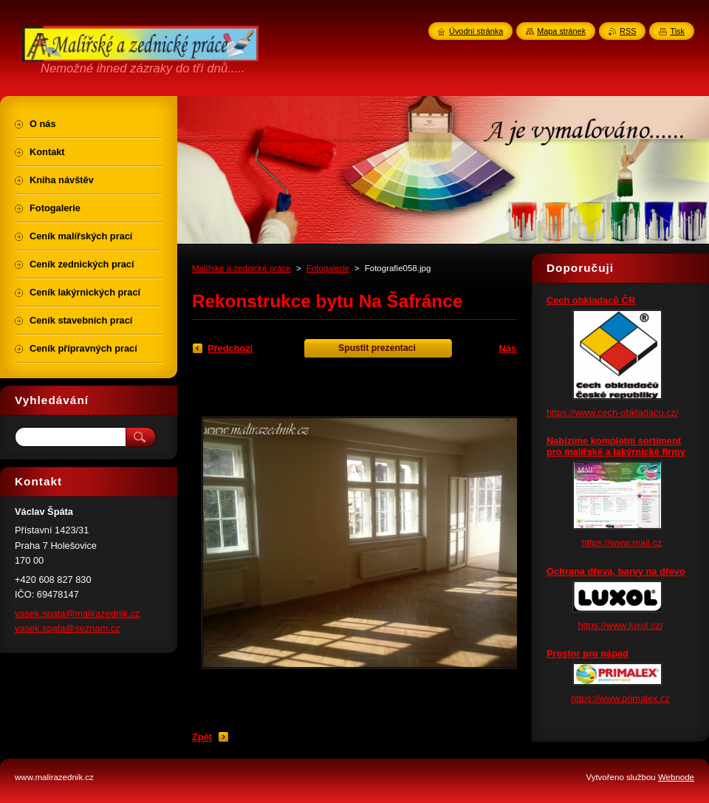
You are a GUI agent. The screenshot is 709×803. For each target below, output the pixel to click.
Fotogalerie (327, 268)
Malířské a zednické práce (241, 268)
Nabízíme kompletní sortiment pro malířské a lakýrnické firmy (616, 446)
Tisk (677, 31)
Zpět (202, 736)
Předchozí (230, 348)
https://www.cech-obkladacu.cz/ (613, 412)
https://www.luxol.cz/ (620, 625)
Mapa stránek (561, 31)
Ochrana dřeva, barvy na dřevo (616, 571)
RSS (628, 31)
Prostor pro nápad (587, 653)
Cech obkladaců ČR (591, 300)
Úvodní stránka (476, 31)
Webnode (676, 777)
